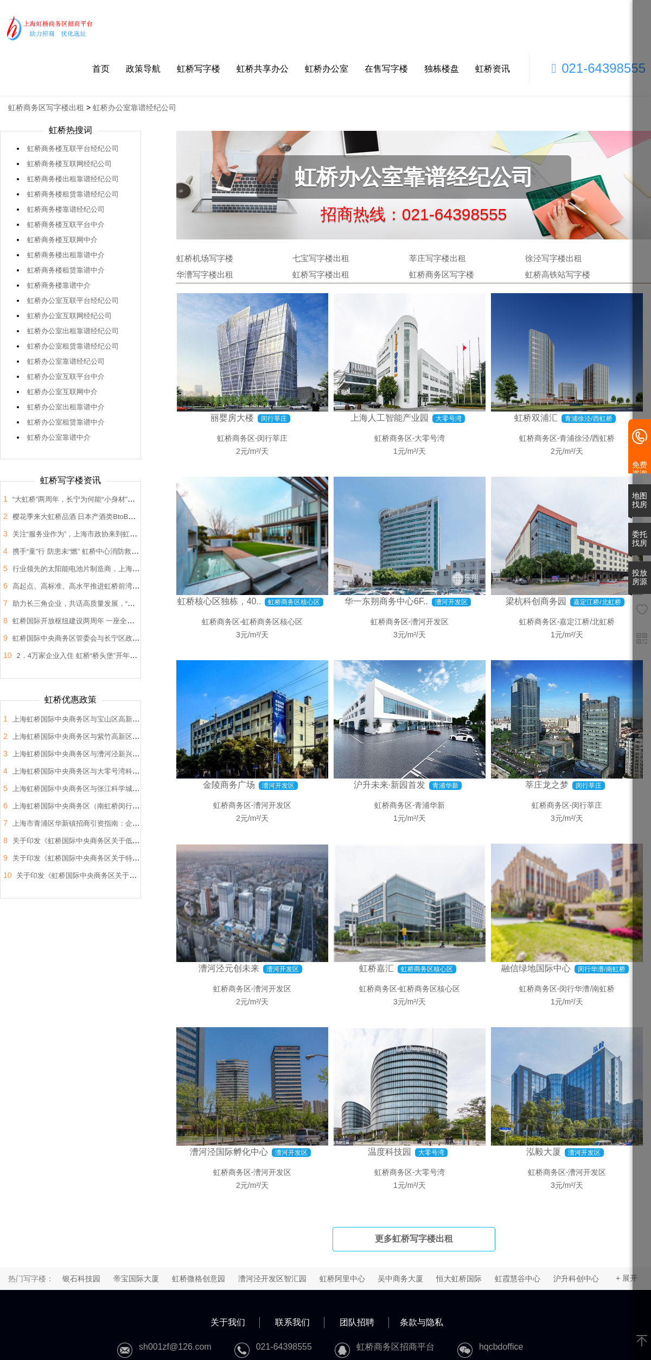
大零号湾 (429, 438)
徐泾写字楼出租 (553, 258)
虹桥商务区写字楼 (441, 274)
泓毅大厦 (543, 1151)
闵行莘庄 (272, 438)
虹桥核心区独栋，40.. (219, 601)
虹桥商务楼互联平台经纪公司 (73, 148)
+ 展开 (626, 1278)
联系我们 (292, 1322)
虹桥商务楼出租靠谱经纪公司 (73, 179)
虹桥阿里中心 (342, 1278)
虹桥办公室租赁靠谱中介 (66, 422)
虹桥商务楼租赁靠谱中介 (66, 270)
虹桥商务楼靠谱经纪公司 (66, 209)
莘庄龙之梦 (547, 784)
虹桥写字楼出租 (320, 274)
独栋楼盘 (441, 68)
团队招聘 (357, 1322)
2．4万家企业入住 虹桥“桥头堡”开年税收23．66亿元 (98, 655)
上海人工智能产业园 (389, 417)
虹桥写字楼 (198, 68)
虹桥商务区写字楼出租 (46, 107)
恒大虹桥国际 (459, 1278)
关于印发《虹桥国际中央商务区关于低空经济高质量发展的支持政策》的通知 (132, 841)
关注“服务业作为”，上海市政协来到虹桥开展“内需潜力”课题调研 (112, 534)
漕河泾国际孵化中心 (229, 1151)
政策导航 (143, 68)
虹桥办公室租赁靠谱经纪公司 (73, 346)
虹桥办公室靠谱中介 (59, 437)
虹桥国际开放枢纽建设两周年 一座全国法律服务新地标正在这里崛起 (119, 621)
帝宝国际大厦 (136, 1278)
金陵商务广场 (229, 784)
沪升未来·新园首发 (389, 784)
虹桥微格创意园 (198, 1278)
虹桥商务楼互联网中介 (62, 240)
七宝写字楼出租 (320, 258)
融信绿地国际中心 (536, 968)
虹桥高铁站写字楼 (557, 274)
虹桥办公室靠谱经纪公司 (134, 107)
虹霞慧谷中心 (517, 1278)
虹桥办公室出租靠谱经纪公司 (73, 331)
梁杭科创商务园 (536, 601)
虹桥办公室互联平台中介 (66, 376)
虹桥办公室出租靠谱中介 (66, 407)
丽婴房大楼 (232, 417)
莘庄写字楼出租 (437, 258)
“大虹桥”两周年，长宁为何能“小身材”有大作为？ (87, 499)
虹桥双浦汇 (536, 417)
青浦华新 (429, 805)
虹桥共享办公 (263, 68)
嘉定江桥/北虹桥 (587, 621)
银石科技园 (81, 1278)
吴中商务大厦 (400, 1278)
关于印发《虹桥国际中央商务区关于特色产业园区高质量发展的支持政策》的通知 (139, 858)
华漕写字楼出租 (204, 274)
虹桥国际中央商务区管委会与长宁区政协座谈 (83, 638)
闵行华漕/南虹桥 (587, 988)
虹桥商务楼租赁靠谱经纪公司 (73, 194)
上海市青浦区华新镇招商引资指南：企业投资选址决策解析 (104, 823)
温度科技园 (389, 1151)
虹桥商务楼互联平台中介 (66, 224)
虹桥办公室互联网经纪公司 (69, 316)
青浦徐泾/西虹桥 (587, 438)
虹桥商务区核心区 (272, 621)
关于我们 (227, 1322)
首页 (101, 68)
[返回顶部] (641, 1341)
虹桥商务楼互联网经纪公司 (69, 164)
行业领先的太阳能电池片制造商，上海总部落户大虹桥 (97, 569)
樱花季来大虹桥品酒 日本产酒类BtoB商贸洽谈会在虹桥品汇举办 (112, 517)
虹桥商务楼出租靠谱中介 (66, 255)
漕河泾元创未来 (229, 968)
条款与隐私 (421, 1322)
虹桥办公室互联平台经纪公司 (73, 300)
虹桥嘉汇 (376, 968)
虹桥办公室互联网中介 (62, 392)
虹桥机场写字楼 (204, 258)
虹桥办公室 (326, 68)
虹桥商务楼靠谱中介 (59, 285)
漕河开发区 (430, 621)
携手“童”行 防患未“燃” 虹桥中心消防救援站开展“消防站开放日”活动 (116, 551)
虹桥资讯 (492, 68)
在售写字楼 (386, 68)
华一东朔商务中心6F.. (386, 601)
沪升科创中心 (576, 1278)
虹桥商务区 (236, 438)
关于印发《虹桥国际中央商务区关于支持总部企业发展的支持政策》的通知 (132, 875)
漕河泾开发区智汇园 (272, 1278)
